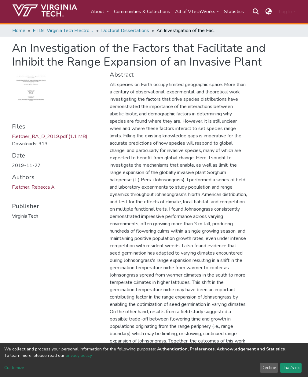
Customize (14, 368)
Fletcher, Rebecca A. (34, 187)
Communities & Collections (142, 11)
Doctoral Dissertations (125, 30)
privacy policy (79, 355)
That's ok (291, 368)
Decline (269, 368)
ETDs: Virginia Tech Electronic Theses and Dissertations (63, 30)
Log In (285, 11)
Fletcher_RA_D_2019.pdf (49, 136)
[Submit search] (255, 11)
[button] (269, 11)
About (98, 11)
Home (18, 30)
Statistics (234, 11)
